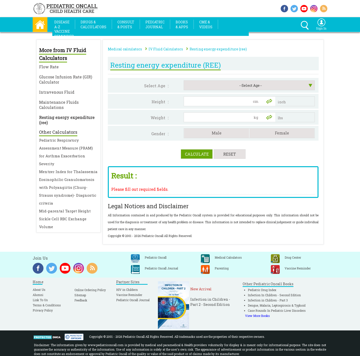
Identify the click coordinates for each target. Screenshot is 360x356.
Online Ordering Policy (90, 290)
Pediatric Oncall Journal (133, 300)
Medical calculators (125, 49)
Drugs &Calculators (93, 24)
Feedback (80, 300)
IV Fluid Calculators (166, 49)
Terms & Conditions (47, 305)
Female (282, 132)
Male (217, 132)
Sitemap (80, 295)
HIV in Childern (127, 290)
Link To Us (40, 300)
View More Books (257, 316)
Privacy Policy (43, 310)
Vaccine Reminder (129, 295)
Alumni (38, 295)
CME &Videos (205, 24)
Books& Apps (182, 24)
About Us (39, 290)
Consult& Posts (125, 24)
